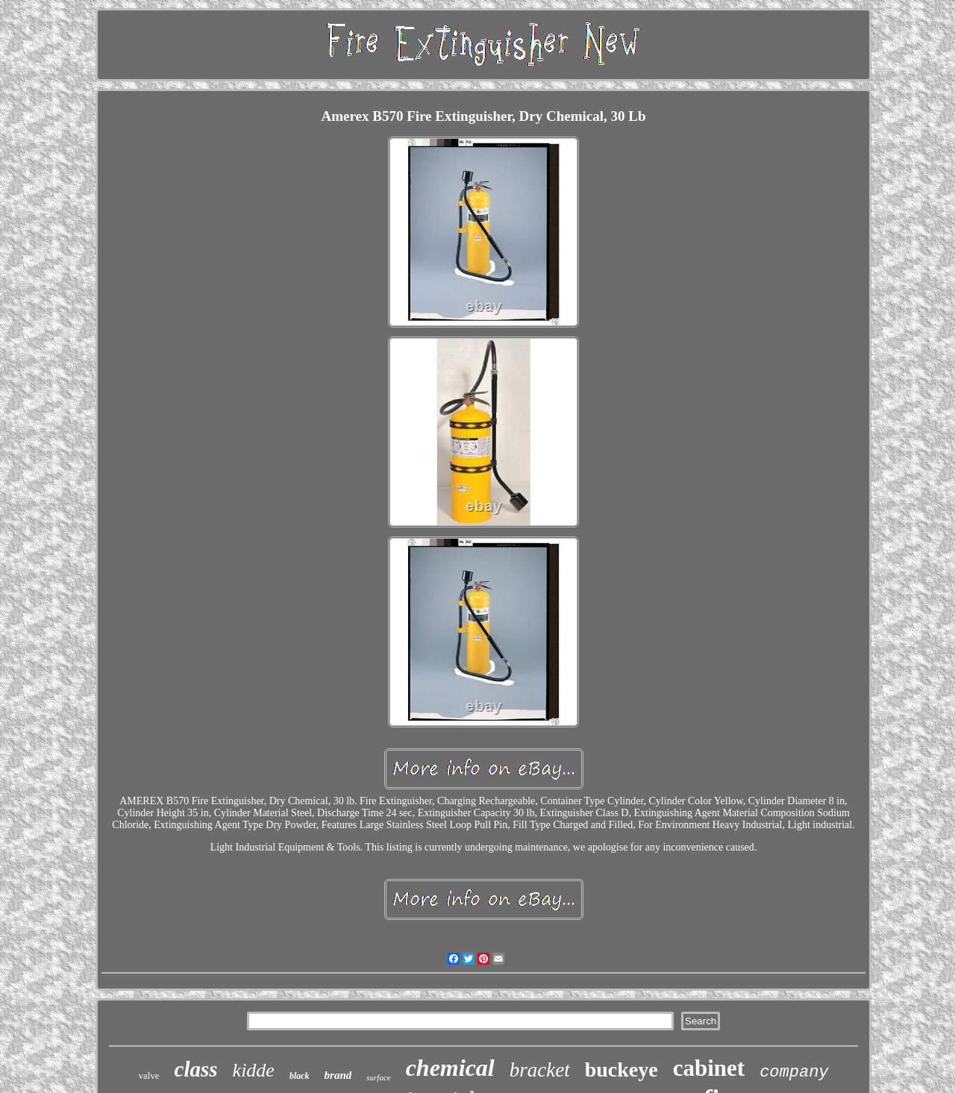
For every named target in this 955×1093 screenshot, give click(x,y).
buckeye (621, 1069)
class (196, 1069)
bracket (540, 1070)
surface (378, 1077)
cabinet (709, 1068)
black (299, 1076)
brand (338, 1075)
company (794, 1072)
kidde (254, 1070)
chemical (450, 1067)
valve (148, 1075)
